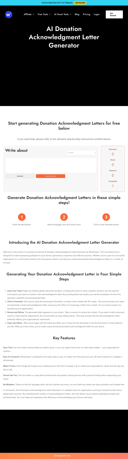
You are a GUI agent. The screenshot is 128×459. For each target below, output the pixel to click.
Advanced (20, 176)
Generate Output (50, 176)
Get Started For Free (64, 456)
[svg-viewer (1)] (8, 12)
